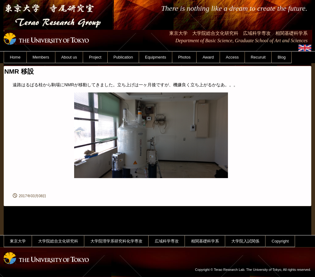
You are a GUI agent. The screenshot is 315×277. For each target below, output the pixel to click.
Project (95, 57)
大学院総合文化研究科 (58, 241)
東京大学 (18, 241)
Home (15, 57)
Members (41, 57)
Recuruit (258, 57)
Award (208, 57)
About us (69, 57)
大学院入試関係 (245, 241)
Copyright (280, 241)
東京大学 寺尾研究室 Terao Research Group (58, 33)
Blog (281, 57)
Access (232, 57)
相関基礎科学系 (205, 241)
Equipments (155, 57)
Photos (184, 57)
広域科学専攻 (167, 241)
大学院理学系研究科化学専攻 (116, 241)
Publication (123, 57)
